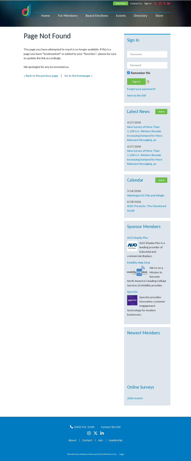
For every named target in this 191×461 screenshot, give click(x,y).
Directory (140, 15)
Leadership (115, 440)
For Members (68, 15)
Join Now (120, 3)
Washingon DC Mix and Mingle (145, 195)
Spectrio (132, 292)
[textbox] (155, 3)
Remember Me (140, 73)
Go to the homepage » (78, 76)
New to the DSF (136, 95)
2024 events (135, 398)
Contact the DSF (111, 427)
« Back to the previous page (41, 76)
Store (159, 15)
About (72, 440)
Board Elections (97, 15)
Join (100, 440)
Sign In (147, 3)
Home (45, 15)
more (161, 111)
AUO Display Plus (137, 237)
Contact (87, 440)
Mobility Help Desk (138, 262)
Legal (121, 454)
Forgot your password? (141, 89)
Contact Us (136, 3)
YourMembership (108, 454)
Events (121, 15)
